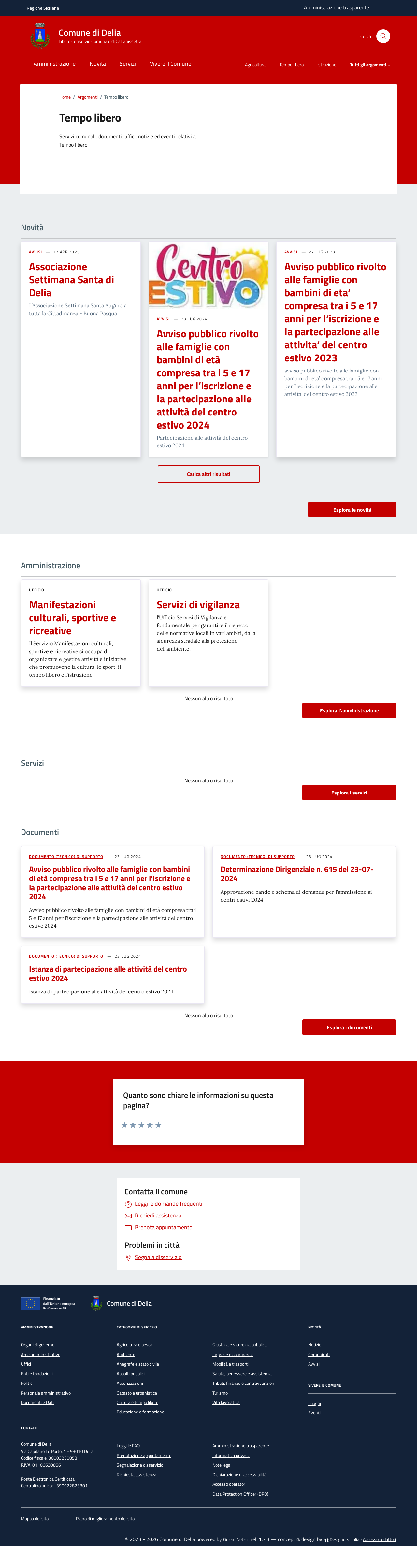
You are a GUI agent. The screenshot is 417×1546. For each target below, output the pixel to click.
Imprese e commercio (232, 1354)
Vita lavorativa (226, 1402)
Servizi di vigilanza (198, 604)
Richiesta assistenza (136, 1474)
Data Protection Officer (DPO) (240, 1493)
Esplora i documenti (349, 1027)
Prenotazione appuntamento (144, 1455)
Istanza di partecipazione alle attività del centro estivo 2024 (108, 973)
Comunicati (319, 1354)
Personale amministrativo (46, 1393)
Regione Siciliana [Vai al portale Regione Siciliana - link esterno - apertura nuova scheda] (43, 8)
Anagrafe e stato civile (138, 1364)
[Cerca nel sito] (383, 36)
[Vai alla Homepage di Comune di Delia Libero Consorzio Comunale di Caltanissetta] (88, 36)
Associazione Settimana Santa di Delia (71, 279)
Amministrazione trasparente (336, 7)
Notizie (314, 1344)
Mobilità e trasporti (230, 1364)
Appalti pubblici (131, 1373)
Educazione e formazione (140, 1411)
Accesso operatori (229, 1484)
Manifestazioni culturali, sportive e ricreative (72, 617)
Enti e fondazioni (37, 1373)
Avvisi (314, 1364)
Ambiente (126, 1354)
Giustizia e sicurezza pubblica (239, 1344)
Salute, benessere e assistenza (242, 1373)
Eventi (314, 1412)
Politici (27, 1383)
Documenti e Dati (37, 1402)
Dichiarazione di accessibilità (239, 1474)
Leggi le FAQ (128, 1445)
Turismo (220, 1393)
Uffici (26, 1364)
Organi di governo (37, 1344)
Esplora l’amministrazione (349, 710)
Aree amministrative (40, 1354)
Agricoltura (255, 64)
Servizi (128, 63)
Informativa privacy (231, 1455)
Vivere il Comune (170, 63)
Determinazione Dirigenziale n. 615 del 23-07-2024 (297, 873)
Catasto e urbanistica (137, 1393)
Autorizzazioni (130, 1383)
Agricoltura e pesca (134, 1344)
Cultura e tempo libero (137, 1402)
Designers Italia (341, 1539)
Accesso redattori (379, 1539)
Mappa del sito (35, 1518)
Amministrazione (55, 63)
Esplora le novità (352, 509)
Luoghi (314, 1403)
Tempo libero (292, 64)
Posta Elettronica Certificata (48, 1479)
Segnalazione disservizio (140, 1465)
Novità (98, 63)
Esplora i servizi (349, 792)
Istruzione (326, 64)
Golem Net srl (236, 1539)
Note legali (222, 1465)
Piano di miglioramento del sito (105, 1518)
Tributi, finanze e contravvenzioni (243, 1383)
